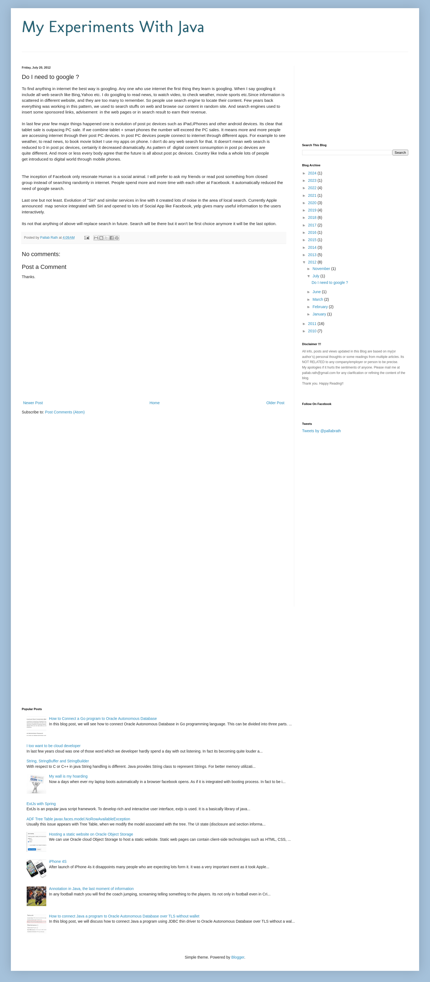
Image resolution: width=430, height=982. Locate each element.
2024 (313, 173)
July (316, 276)
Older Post (275, 403)
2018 (313, 217)
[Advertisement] (85, 54)
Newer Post (33, 403)
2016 (313, 232)
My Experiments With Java (113, 26)
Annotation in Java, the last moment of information (91, 888)
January (319, 314)
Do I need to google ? (330, 282)
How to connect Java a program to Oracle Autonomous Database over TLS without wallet (124, 916)
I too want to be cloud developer (54, 746)
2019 (313, 210)
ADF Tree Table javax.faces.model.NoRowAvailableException (78, 819)
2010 (313, 331)
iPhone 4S (58, 861)
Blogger (237, 957)
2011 (313, 323)
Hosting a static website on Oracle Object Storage (91, 834)
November (321, 268)
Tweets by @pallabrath (321, 431)
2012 (313, 262)
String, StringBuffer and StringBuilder (58, 761)
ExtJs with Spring (41, 804)
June (317, 292)
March (318, 299)
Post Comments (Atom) (65, 412)
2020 (313, 203)
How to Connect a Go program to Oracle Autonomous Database (103, 718)
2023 (313, 180)
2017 (313, 225)
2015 (313, 240)
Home (154, 403)
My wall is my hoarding (68, 776)
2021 (313, 195)
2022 (313, 188)
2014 (313, 247)
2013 (313, 255)
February (320, 307)
